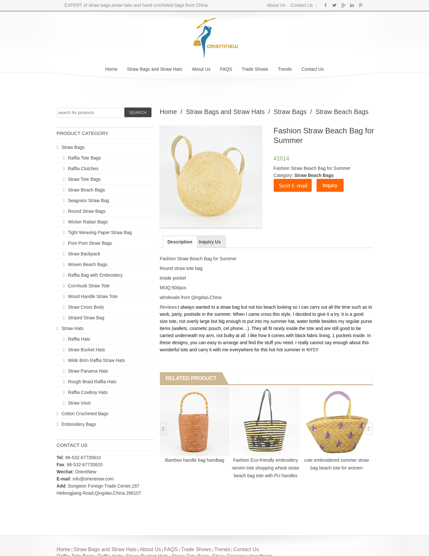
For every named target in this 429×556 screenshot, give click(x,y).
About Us (276, 5)
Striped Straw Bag (86, 317)
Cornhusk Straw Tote (89, 285)
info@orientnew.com (93, 478)
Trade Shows (255, 69)
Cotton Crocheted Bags (85, 413)
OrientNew (85, 471)
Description (180, 241)
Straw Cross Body (86, 307)
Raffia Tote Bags (84, 157)
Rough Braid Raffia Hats (92, 381)
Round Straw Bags (87, 211)
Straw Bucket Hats (86, 349)
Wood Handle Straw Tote (93, 296)
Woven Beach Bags (88, 264)
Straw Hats (72, 328)
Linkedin (352, 5)
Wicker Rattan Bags (88, 221)
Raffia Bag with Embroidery (95, 275)
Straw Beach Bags (86, 189)
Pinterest (360, 5)
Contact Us (301, 5)
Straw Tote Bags (84, 179)
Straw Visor (79, 403)
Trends (285, 69)
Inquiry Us (210, 241)
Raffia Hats (79, 339)
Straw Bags (73, 147)
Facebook (326, 5)
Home (111, 69)
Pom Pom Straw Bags (90, 243)
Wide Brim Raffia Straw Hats (96, 360)
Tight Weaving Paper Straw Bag (100, 232)
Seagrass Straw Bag (88, 200)
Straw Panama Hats (88, 371)
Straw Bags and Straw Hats (154, 69)
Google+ (343, 5)
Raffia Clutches (83, 168)
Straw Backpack (84, 253)
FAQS (226, 69)
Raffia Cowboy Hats (88, 392)
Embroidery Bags (79, 424)
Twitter (334, 5)
